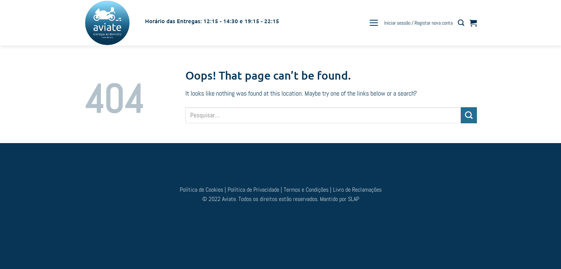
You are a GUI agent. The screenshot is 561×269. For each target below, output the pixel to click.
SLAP (353, 199)
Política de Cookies (202, 190)
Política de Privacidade (253, 190)
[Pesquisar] (461, 22)
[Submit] (469, 115)
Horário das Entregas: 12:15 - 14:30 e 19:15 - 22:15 (212, 21)
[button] (374, 23)
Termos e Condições (307, 190)
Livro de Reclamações (357, 190)
